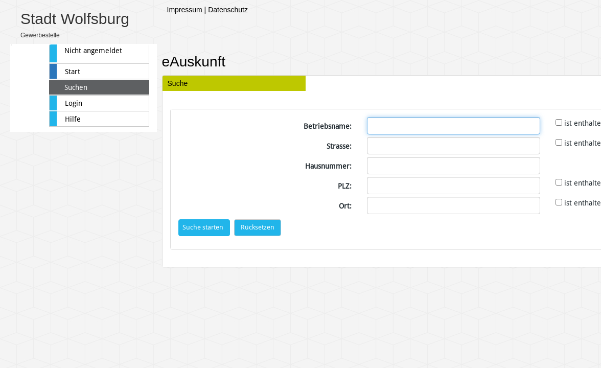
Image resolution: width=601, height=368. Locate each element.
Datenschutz (228, 10)
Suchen (75, 87)
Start (72, 71)
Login (73, 103)
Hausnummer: (328, 166)
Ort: (345, 206)
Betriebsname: (328, 126)
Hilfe (73, 119)
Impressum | (186, 10)
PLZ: (345, 186)
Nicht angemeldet (93, 51)
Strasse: (339, 146)
